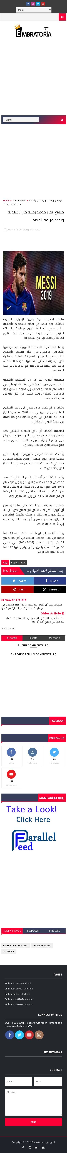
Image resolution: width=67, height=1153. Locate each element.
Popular (33, 931)
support (8, 951)
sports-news (19, 200)
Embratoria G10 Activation (19, 1004)
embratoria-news (15, 945)
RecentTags (12, 931)
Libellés (55, 931)
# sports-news (18, 562)
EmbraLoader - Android (17, 994)
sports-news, (34, 229)
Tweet (20, 581)
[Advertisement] (33, 79)
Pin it (19, 590)
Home (6, 200)
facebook (54, 638)
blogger (12, 638)
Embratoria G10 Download (19, 999)
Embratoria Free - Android (19, 988)
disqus (33, 638)
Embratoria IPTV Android (18, 983)
